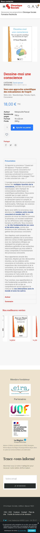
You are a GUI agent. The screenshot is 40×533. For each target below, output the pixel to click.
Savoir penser (18, 83)
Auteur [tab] (7, 297)
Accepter (32, 530)
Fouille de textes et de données (19, 514)
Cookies (16, 512)
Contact (24, 512)
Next (34, 340)
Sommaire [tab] (9, 301)
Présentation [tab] (10, 161)
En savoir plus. (22, 530)
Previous (6, 340)
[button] (5, 49)
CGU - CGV (8, 512)
